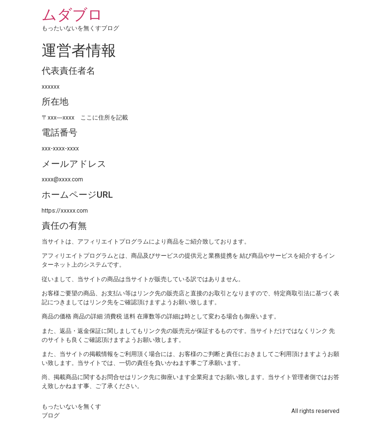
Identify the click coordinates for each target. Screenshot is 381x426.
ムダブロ (72, 14)
